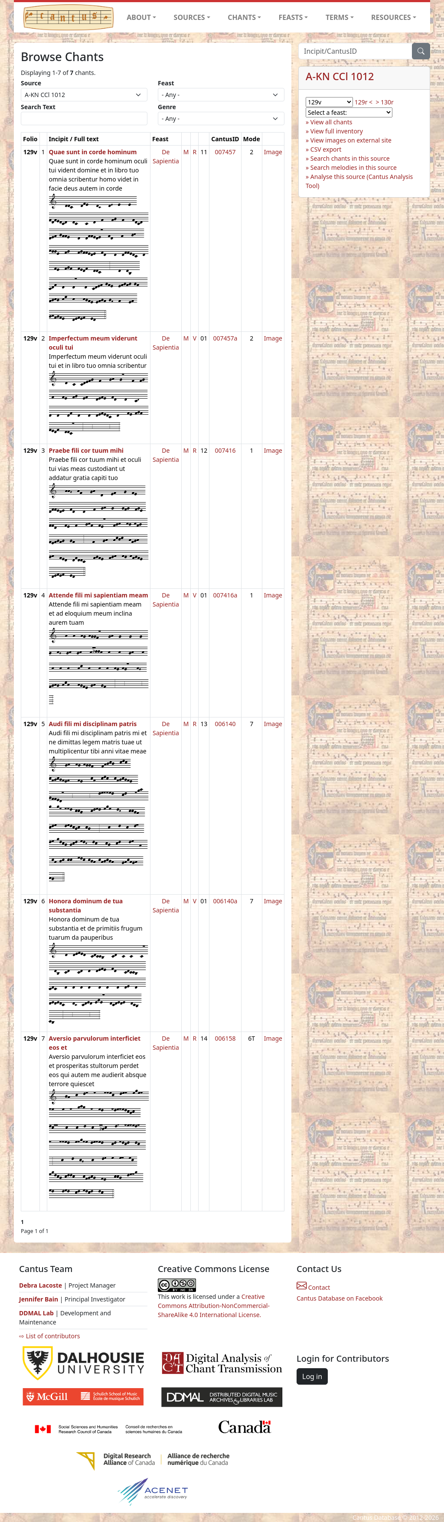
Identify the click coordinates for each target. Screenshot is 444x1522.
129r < (363, 102)
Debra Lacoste (40, 1285)
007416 (225, 450)
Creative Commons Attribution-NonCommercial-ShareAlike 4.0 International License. (214, 1305)
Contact (313, 1287)
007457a (225, 338)
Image (273, 152)
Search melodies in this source (353, 167)
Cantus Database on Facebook (340, 1298)
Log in (312, 1376)
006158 (225, 1038)
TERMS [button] (337, 17)
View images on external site (351, 140)
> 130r (384, 102)
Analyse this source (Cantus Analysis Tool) (359, 181)
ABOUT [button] (139, 17)
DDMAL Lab (36, 1313)
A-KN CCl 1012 (340, 76)
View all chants (331, 122)
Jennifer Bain (39, 1299)
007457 (225, 152)
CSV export (326, 149)
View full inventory (336, 131)
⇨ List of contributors (49, 1336)
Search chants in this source (350, 158)
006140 (225, 724)
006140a (225, 901)
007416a (225, 595)
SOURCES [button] (189, 17)
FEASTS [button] (291, 17)
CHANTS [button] (242, 17)
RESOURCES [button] (391, 17)
